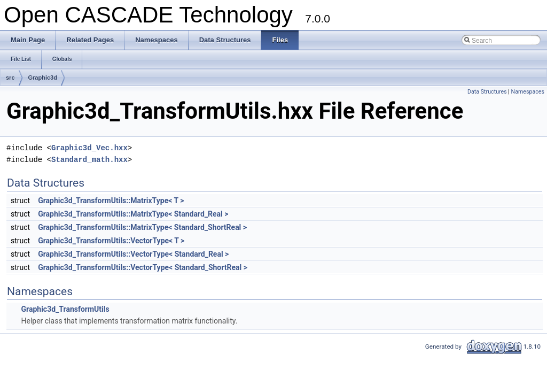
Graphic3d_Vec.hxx (89, 148)
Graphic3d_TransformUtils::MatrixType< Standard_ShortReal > (142, 227)
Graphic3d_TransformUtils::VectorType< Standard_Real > (133, 254)
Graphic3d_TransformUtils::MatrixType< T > (111, 200)
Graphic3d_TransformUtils (65, 309)
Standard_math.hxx (89, 160)
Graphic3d (42, 77)
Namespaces (527, 91)
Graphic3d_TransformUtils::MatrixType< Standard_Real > (133, 214)
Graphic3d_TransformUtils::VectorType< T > (111, 240)
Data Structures (487, 91)
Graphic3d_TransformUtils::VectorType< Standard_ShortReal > (142, 267)
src (10, 77)
